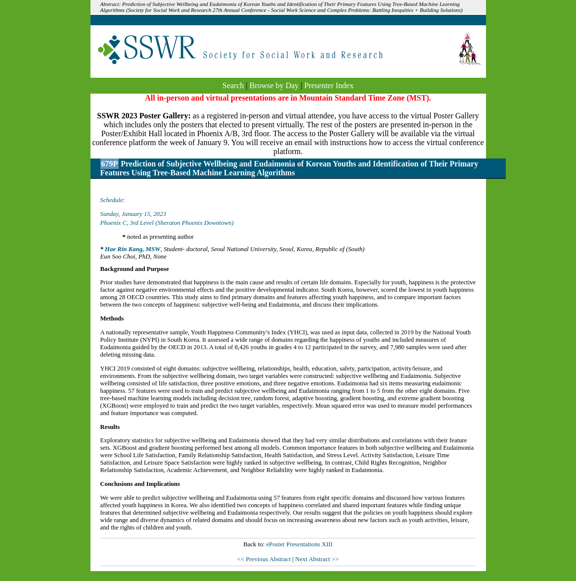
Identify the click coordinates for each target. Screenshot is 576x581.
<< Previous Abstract (264, 559)
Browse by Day (274, 85)
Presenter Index (329, 85)
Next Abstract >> (317, 559)
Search (233, 85)
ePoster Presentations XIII (299, 544)
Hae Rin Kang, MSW (132, 249)
